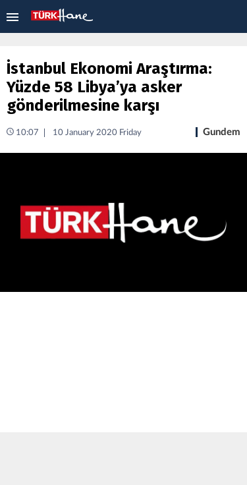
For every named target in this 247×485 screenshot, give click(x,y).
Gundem (221, 132)
